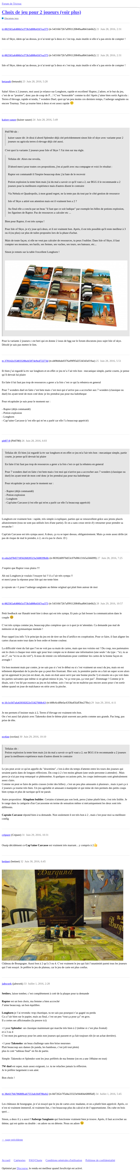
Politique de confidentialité (100, 1160)
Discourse (22, 1168)
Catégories (19, 1160)
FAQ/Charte (35, 1160)
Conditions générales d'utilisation (64, 1160)
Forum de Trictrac (12, 3)
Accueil (6, 1160)
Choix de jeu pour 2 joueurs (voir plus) (41, 12)
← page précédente (12, 1139)
